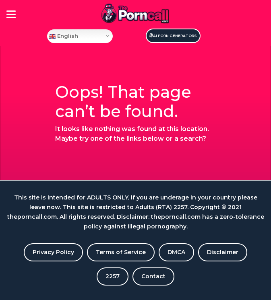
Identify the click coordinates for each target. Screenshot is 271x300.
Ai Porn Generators (175, 35)
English (63, 35)
